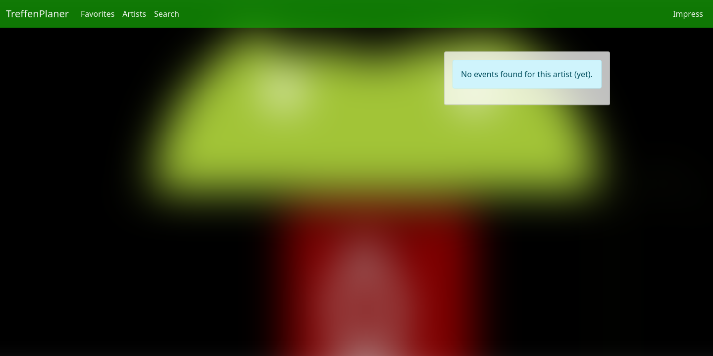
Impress (688, 13)
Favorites (97, 13)
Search (166, 13)
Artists (134, 13)
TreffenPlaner (37, 13)
